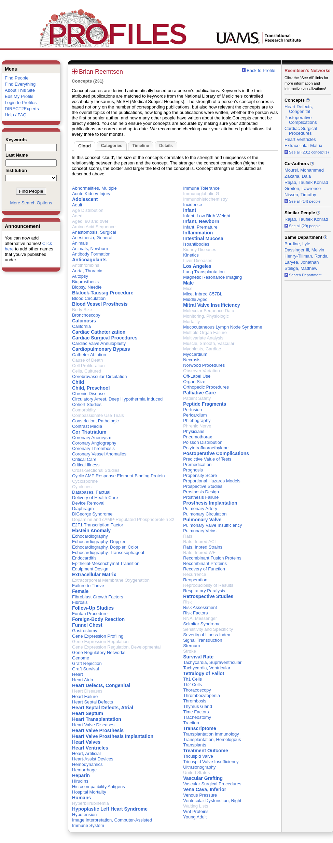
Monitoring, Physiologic (206, 316)
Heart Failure (85, 696)
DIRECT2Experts (22, 108)
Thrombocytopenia (201, 695)
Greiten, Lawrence (303, 188)
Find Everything (20, 84)
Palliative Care (199, 392)
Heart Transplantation (96, 719)
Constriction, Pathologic (95, 420)
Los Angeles (197, 266)
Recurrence (194, 574)
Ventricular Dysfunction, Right (212, 800)
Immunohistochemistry (205, 199)
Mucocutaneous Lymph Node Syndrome (222, 327)
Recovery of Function (204, 568)
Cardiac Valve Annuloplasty (99, 343)
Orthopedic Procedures (206, 387)
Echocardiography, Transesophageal (108, 552)
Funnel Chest (87, 625)
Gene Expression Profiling (97, 636)
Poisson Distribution (202, 442)
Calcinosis (84, 320)
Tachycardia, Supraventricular (212, 662)
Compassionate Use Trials (98, 415)
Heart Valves (86, 742)
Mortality (191, 321)
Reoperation (195, 579)
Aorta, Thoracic (87, 270)
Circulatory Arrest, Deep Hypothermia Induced (117, 399)
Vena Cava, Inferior (204, 789)
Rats (187, 536)
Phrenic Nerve (197, 425)
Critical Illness (85, 464)
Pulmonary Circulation (204, 514)
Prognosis (193, 470)
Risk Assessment (200, 607)
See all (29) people (302, 226)
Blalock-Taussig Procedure (102, 292)
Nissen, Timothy (300, 194)
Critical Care (84, 459)
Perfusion (192, 409)
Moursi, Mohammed (304, 170)
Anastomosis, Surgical (94, 232)
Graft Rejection (87, 663)
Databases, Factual (91, 492)
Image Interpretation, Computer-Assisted (112, 820)
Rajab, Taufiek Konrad (306, 182)
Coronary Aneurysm (91, 437)
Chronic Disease (88, 393)
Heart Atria (82, 679)
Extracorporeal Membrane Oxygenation (111, 580)
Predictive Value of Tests (207, 459)
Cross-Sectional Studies (96, 470)
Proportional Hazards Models (211, 480)
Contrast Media (87, 426)
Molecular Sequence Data (208, 310)
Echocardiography (90, 536)
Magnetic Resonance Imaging (212, 277)
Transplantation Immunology (211, 734)
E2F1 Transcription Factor (97, 524)
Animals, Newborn (90, 248)
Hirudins (80, 781)
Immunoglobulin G (201, 193)
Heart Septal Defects (92, 701)
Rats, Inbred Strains (202, 547)
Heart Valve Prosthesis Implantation (112, 736)
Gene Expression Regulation (100, 641)
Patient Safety (197, 398)
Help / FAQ (16, 114)
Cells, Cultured (86, 371)
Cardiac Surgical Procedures (104, 337)
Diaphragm (83, 508)
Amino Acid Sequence (93, 226)
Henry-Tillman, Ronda (306, 256)
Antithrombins (85, 265)
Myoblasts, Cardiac (202, 348)
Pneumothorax (197, 436)
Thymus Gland (197, 706)
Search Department (303, 275)
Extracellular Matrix (94, 574)
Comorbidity (84, 409)
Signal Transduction (202, 640)
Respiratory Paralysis (204, 590)
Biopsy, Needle (86, 287)
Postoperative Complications (216, 453)
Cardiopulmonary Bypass (101, 349)
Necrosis (191, 359)
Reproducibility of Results (208, 585)
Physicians (193, 431)
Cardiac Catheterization (98, 332)
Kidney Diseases (199, 249)
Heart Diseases (87, 691)
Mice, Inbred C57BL (202, 293)
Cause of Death (87, 360)
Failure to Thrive (88, 585)
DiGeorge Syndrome (92, 514)
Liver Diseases (197, 260)
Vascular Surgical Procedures (212, 783)
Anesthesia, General (92, 237)
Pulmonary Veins (200, 530)
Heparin (81, 775)
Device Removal (88, 503)
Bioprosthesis (85, 281)
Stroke (189, 651)
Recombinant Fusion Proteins (212, 558)
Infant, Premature (200, 227)
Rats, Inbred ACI (199, 541)
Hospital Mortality (89, 792)
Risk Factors (195, 612)
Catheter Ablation (89, 354)
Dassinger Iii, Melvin (304, 249)
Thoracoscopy (197, 690)
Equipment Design (90, 568)
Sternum (191, 645)
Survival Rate (198, 656)
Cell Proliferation (88, 365)
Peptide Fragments (204, 404)
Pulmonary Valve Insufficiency (212, 525)
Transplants (194, 744)
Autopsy (80, 276)
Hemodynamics (87, 764)
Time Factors (196, 711)
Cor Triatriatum (89, 432)
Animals (80, 243)
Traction (191, 722)
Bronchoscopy (86, 315)
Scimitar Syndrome (202, 623)
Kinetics (191, 255)
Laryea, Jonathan (302, 262)
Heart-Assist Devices (92, 758)
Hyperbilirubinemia (90, 803)
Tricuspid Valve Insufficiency (210, 761)
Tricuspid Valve (198, 756)
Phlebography (196, 420)
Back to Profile (261, 70)
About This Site (20, 90)
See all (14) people (302, 201)
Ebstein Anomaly (91, 530)
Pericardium (195, 415)
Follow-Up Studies (93, 608)
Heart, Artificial (86, 753)
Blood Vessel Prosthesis (100, 304)
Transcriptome (199, 728)
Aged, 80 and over (90, 221)
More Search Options (31, 202)
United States (196, 772)
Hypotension (84, 814)
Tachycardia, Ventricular (206, 667)
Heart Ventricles (90, 748)
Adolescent (85, 199)
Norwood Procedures (204, 365)
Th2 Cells (192, 684)
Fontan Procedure (90, 613)
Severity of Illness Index (206, 634)
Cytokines (82, 486)
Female (80, 591)
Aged (77, 215)
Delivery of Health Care (95, 497)
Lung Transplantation (203, 271)
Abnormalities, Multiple (94, 188)
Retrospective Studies (208, 596)
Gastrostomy (84, 630)
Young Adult (195, 816)
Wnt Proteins (195, 811)
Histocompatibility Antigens (98, 786)
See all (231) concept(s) (307, 152)
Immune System (88, 825)
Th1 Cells (192, 679)
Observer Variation (201, 370)
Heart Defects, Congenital (101, 685)
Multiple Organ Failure (205, 332)
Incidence (192, 204)
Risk (187, 602)
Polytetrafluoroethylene (205, 447)
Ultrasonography (199, 767)
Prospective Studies (202, 486)
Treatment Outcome (205, 750)
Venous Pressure (200, 795)
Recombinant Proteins (205, 563)
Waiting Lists (195, 806)
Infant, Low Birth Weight (206, 215)
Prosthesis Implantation (210, 503)
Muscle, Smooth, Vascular (208, 343)
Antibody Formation (91, 254)
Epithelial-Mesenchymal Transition (105, 563)
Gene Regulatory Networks (98, 652)
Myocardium (195, 354)
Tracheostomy (197, 717)
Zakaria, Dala (298, 176)
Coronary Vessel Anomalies (99, 453)
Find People (16, 78)
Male (188, 283)
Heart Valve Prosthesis (98, 730)
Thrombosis (194, 700)
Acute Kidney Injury (91, 193)
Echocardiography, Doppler (99, 541)
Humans (81, 797)
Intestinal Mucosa (203, 238)
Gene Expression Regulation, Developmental (116, 647)
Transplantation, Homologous (212, 739)
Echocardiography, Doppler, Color (105, 547)
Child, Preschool (91, 388)
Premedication (197, 464)
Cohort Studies (86, 404)
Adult (77, 204)
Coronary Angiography (94, 443)
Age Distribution (87, 210)
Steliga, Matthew (301, 268)
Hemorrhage (84, 769)
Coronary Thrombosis (93, 448)
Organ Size (194, 381)
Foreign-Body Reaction (98, 619)
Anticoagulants (89, 259)
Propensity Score (200, 475)
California (81, 326)
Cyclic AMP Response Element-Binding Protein (118, 475)
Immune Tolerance (201, 188)
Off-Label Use (196, 376)
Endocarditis (84, 558)
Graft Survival (85, 668)
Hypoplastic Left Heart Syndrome (110, 809)
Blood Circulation (89, 298)
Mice (187, 288)
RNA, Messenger (200, 618)
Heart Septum (87, 713)
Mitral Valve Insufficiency (211, 305)
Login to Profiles (21, 102)
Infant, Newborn (201, 221)
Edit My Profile (19, 96)
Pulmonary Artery (200, 508)
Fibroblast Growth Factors (97, 596)
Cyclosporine (85, 481)
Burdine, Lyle (297, 243)
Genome (80, 657)
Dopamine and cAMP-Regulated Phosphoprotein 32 (123, 519)
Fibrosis (80, 602)
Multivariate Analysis (203, 337)
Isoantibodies (196, 244)
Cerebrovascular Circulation (99, 376)
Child (78, 382)
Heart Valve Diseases (93, 724)
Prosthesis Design (201, 491)
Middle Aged (195, 299)
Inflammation (198, 232)
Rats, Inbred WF (199, 552)
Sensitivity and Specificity (208, 629)
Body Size (82, 309)
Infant (189, 210)
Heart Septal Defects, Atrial (102, 707)
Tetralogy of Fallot (203, 673)
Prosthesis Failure (201, 497)
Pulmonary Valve (202, 519)
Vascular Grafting (203, 778)
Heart (77, 674)
